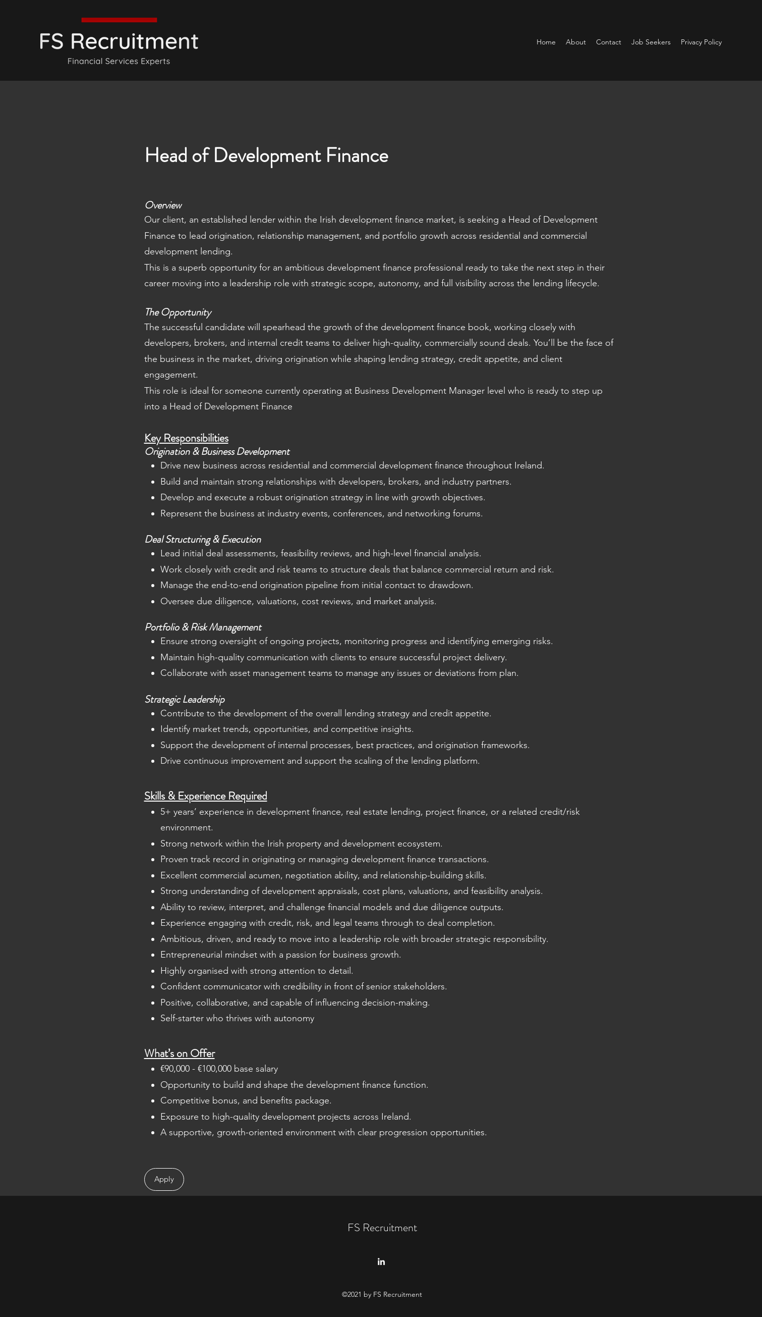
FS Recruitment (382, 1227)
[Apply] (164, 1179)
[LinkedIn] (381, 1261)
